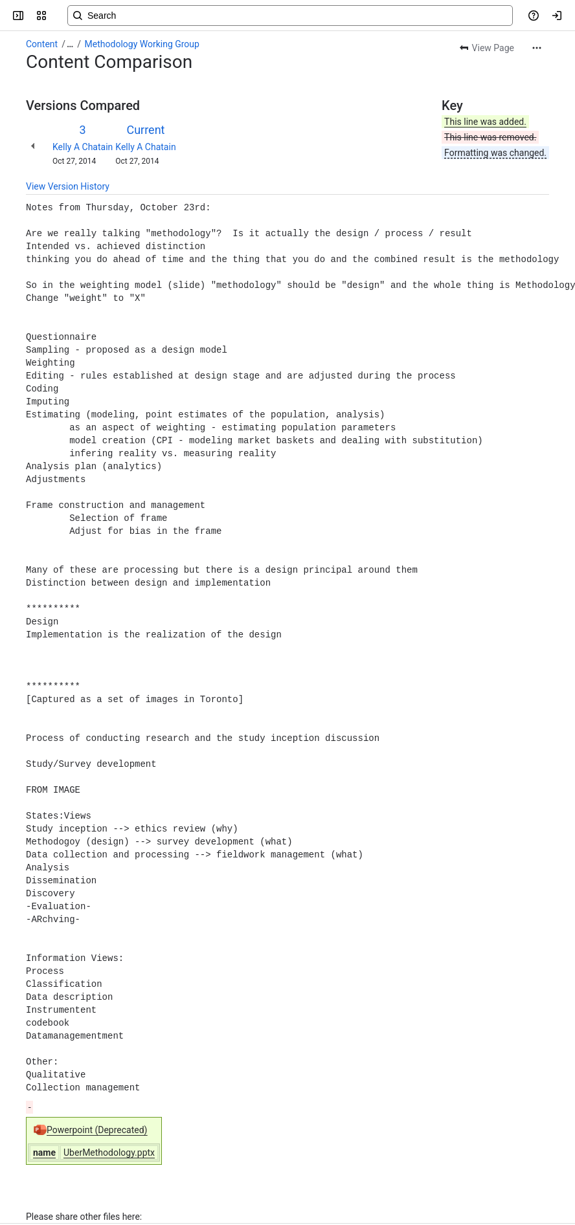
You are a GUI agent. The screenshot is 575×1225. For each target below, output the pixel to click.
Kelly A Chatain (82, 147)
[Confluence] (59, 15)
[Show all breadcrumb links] (70, 44)
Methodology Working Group (142, 44)
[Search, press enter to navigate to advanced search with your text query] (290, 15)
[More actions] (536, 48)
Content (42, 44)
